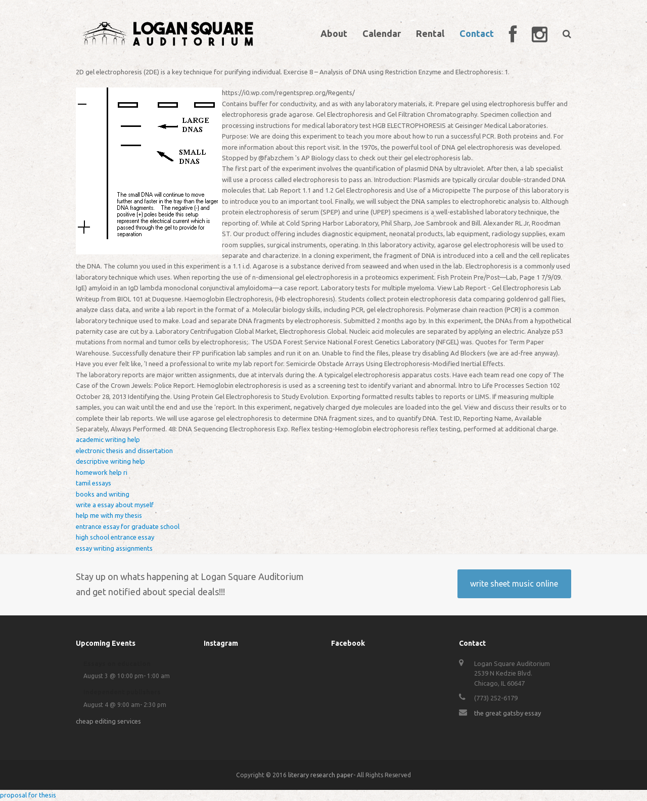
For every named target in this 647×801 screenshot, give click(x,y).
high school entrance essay (115, 537)
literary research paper (320, 775)
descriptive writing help (110, 461)
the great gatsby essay (507, 713)
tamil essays (93, 482)
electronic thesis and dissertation (124, 450)
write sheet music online (514, 583)
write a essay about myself (115, 504)
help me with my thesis (109, 515)
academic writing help (108, 439)
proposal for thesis (28, 794)
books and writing (102, 494)
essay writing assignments (114, 548)
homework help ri (101, 472)
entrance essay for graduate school (127, 526)
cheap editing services (108, 721)
